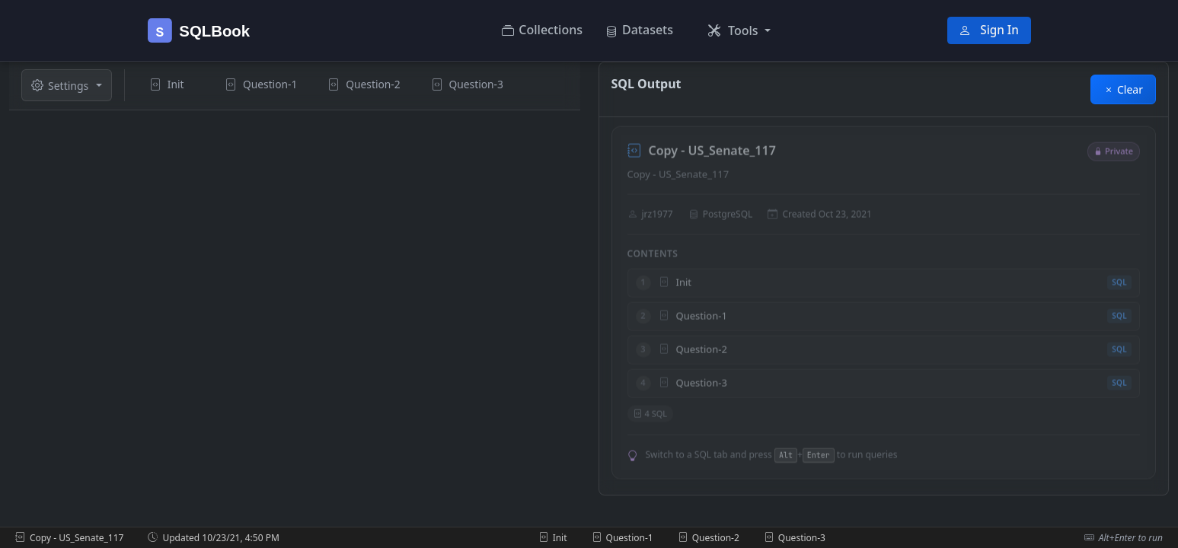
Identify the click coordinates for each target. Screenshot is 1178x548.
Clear (1123, 89)
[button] (739, 30)
